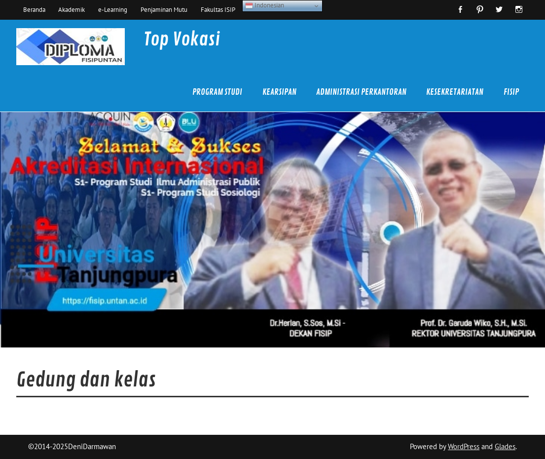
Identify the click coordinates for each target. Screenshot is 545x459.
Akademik (71, 9)
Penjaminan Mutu (164, 9)
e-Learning (112, 9)
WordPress (463, 446)
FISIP (511, 92)
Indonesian (264, 5)
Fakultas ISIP (218, 9)
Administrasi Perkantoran (361, 92)
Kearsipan (279, 92)
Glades (505, 446)
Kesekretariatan (454, 92)
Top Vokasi (182, 39)
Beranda (34, 9)
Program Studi (217, 92)
